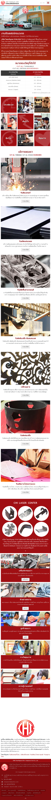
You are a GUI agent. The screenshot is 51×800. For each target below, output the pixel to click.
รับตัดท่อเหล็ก (25, 435)
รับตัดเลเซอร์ (25, 193)
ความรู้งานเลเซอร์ (25, 686)
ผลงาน (25, 608)
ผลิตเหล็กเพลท (25, 754)
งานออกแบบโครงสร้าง (7, 795)
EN (41, 3)
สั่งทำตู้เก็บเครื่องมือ (20, 793)
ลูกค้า (25, 637)
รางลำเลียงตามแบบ (29, 795)
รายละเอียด (25, 201)
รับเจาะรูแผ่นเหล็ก (12, 790)
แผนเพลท (43, 790)
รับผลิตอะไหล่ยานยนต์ (36, 754)
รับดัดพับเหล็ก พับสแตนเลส (25, 338)
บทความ (25, 695)
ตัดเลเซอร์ (4, 790)
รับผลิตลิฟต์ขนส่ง (22, 790)
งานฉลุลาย (4, 793)
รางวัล (25, 666)
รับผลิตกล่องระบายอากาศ (33, 790)
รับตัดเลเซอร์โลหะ (14, 754)
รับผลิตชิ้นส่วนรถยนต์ (25, 290)
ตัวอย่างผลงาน (25, 600)
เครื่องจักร (25, 579)
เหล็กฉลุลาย (25, 387)
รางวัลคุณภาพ (25, 657)
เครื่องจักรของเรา (25, 571)
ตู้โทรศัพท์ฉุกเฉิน (37, 793)
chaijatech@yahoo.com (11, 782)
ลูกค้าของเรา (25, 628)
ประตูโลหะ (29, 793)
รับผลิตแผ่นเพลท (25, 241)
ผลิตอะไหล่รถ (11, 793)
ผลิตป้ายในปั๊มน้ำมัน (18, 795)
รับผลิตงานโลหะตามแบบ (25, 484)
